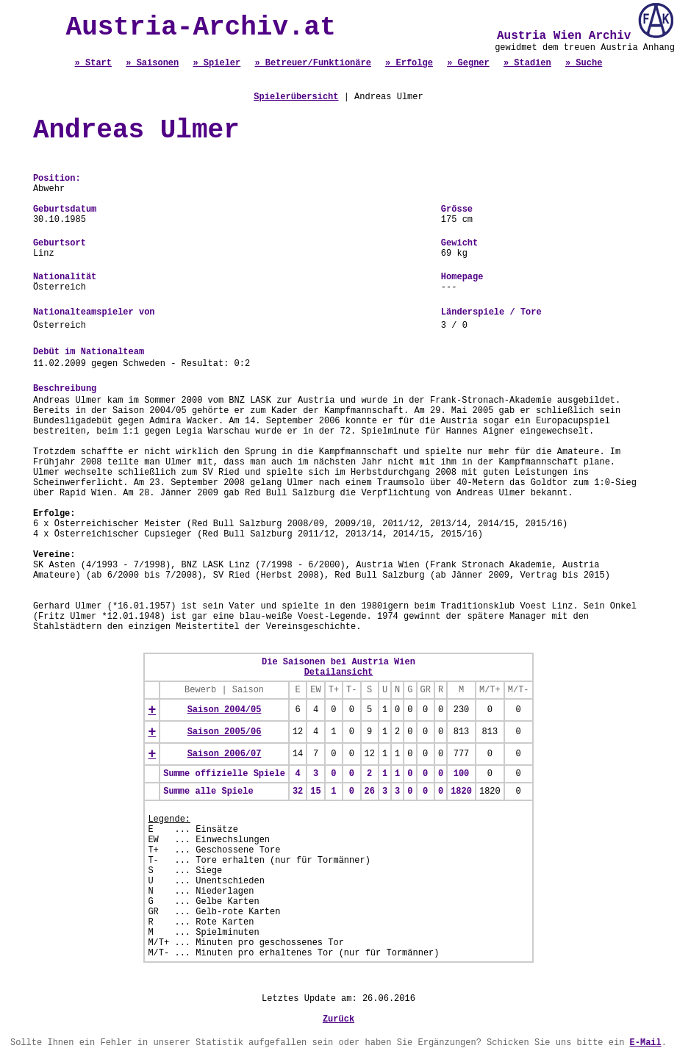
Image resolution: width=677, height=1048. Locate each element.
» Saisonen (152, 63)
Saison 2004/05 (224, 710)
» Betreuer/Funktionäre (312, 63)
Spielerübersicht (296, 97)
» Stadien (527, 63)
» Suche (583, 63)
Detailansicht (338, 672)
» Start (93, 63)
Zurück (338, 1019)
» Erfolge (409, 63)
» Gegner (468, 63)
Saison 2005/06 (224, 732)
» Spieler (216, 63)
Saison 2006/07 (224, 754)
